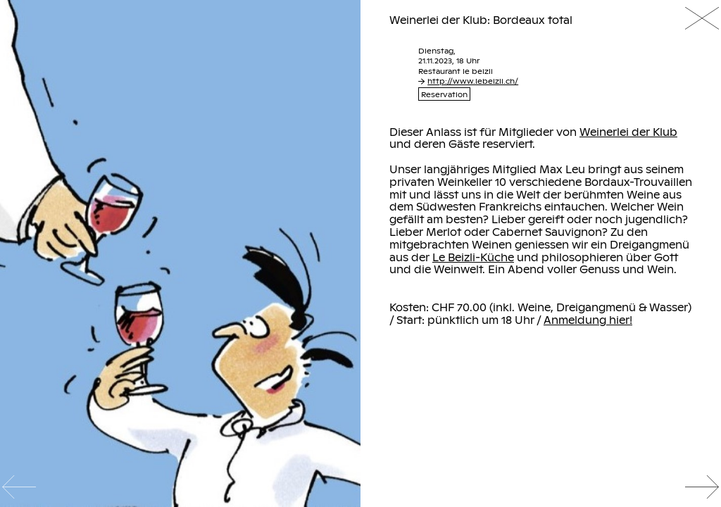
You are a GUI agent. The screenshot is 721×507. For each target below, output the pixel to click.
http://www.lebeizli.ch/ (468, 80)
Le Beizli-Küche (473, 257)
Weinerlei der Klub (628, 132)
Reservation (444, 94)
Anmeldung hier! (588, 320)
